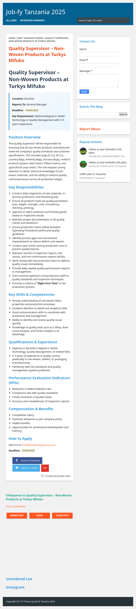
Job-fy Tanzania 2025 (36, 12)
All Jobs (11, 20)
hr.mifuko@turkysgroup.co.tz (39, 445)
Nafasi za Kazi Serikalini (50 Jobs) (107, 162)
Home (39, 515)
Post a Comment (15, 506)
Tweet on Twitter (26, 467)
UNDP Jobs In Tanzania (93, 174)
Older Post (62, 515)
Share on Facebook (27, 460)
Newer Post (17, 515)
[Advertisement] (39, 548)
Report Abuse (90, 129)
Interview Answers (32, 20)
